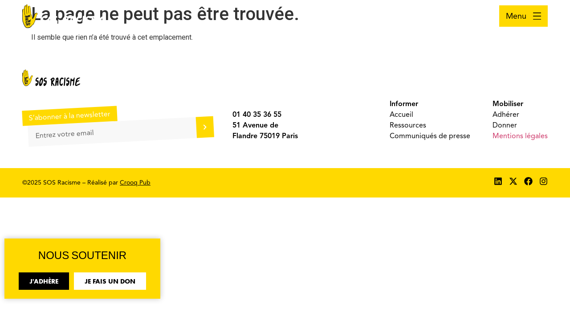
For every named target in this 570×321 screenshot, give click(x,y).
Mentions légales (520, 136)
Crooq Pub (135, 182)
